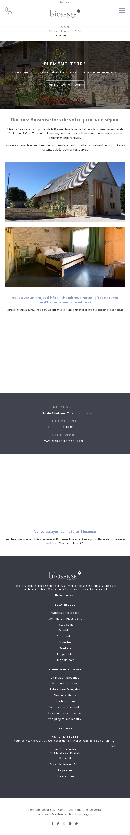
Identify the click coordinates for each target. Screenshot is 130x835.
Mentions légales (81, 814)
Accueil (65, 26)
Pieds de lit (74, 618)
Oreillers (65, 648)
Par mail (65, 758)
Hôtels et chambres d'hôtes (65, 31)
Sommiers (55, 618)
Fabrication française (65, 689)
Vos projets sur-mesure (65, 719)
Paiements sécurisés (40, 810)
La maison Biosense (65, 677)
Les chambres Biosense (65, 713)
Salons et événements (65, 707)
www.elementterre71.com (63, 441)
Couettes (65, 642)
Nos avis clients (65, 695)
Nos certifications (65, 683)
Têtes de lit (65, 624)
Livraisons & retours (51, 814)
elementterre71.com (65, 84)
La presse (65, 770)
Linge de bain (65, 660)
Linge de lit (65, 654)
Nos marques (65, 776)
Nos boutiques (65, 701)
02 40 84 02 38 (41, 310)
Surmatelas (65, 636)
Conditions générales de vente (80, 810)
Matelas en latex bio (65, 613)
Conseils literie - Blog (65, 764)
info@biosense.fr (111, 310)
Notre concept (65, 595)
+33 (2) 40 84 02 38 (65, 736)
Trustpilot (65, 2)
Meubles (65, 630)
